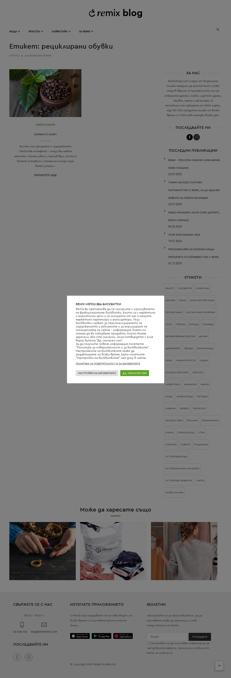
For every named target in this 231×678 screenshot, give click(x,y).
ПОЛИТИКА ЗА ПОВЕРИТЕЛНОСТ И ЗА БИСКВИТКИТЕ (108, 363)
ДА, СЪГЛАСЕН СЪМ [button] (135, 373)
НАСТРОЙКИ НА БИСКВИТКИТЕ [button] (97, 373)
